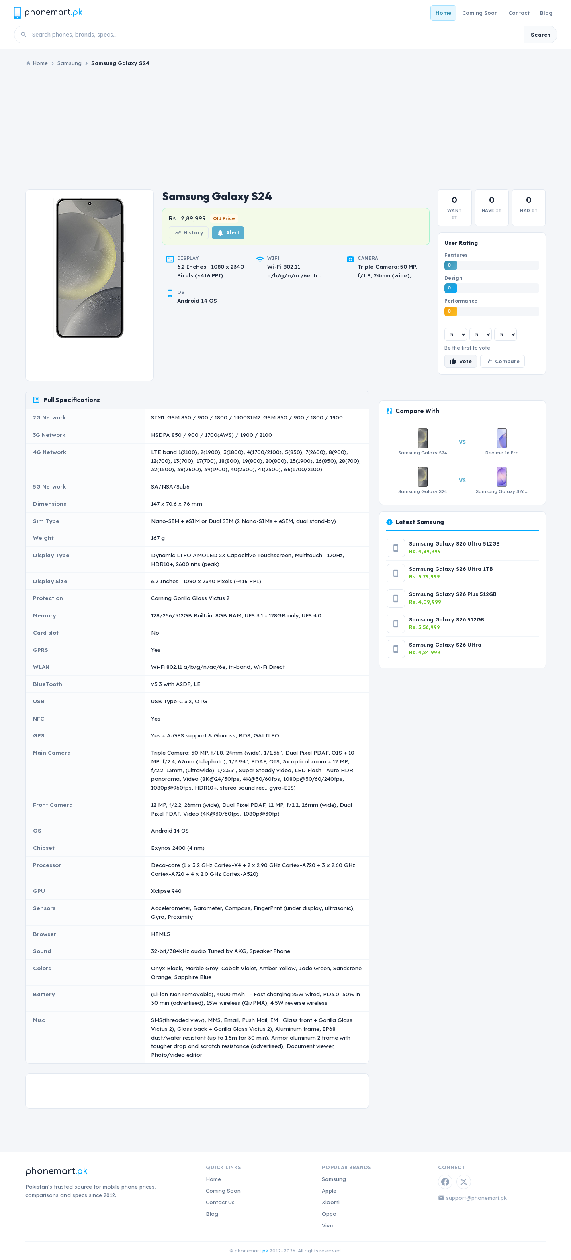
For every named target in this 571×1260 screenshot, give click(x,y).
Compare (502, 361)
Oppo (329, 1214)
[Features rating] (455, 334)
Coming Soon (480, 13)
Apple (329, 1190)
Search (541, 34)
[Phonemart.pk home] (48, 12)
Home (443, 13)
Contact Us (220, 1202)
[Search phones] (275, 34)
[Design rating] (480, 334)
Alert (228, 232)
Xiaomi (331, 1202)
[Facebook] (445, 1182)
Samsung (69, 63)
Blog (546, 13)
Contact (519, 13)
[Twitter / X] (463, 1182)
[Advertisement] (286, 128)
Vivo (328, 1225)
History (188, 232)
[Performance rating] (505, 334)
